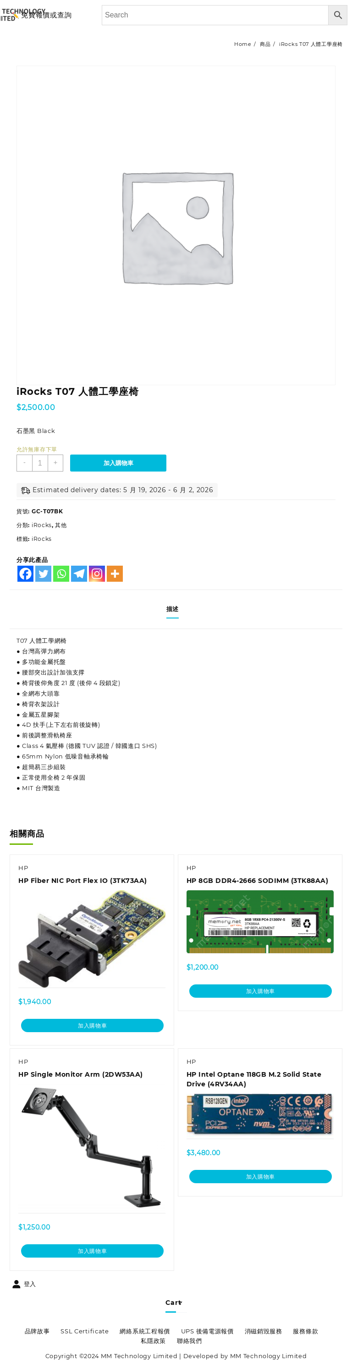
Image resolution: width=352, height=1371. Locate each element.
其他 (60, 525)
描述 (172, 608)
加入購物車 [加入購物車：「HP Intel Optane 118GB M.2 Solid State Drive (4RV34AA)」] (260, 1181)
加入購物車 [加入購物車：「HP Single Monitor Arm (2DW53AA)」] (92, 1255)
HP (24, 872)
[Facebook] (25, 574)
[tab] (176, 609)
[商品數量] (41, 463)
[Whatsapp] (61, 574)
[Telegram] (79, 574)
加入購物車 (121, 463)
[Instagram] (97, 574)
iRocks (42, 525)
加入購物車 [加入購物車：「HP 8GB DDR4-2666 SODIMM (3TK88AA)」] (260, 995)
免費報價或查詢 (46, 15)
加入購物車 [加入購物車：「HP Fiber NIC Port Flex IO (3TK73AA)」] (92, 1028)
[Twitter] (43, 574)
